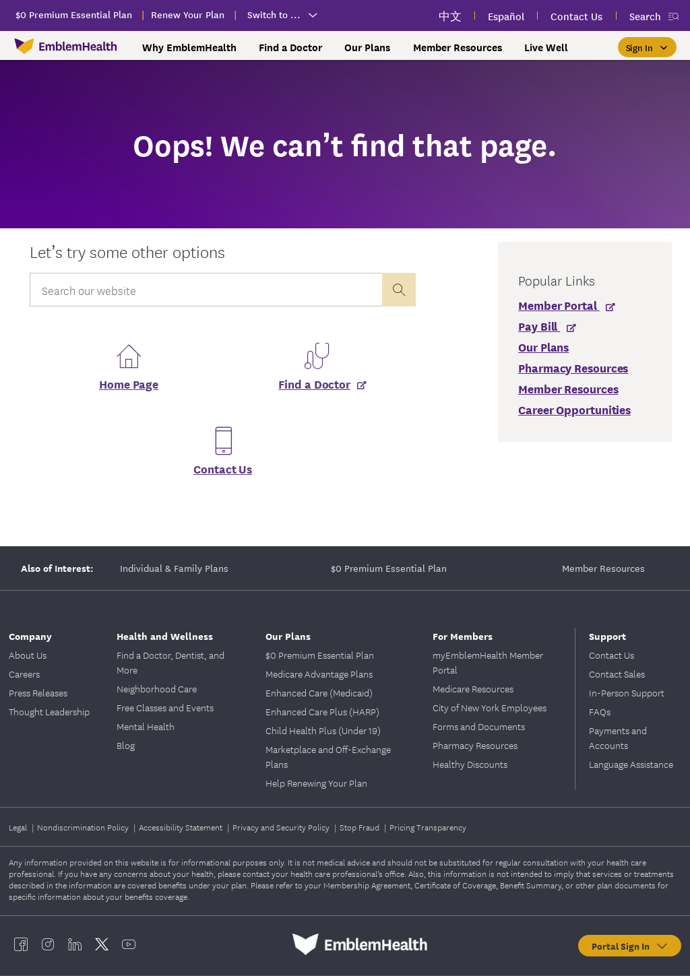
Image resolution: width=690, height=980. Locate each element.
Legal (19, 830)
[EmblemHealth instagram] (48, 948)
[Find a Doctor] (316, 387)
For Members (463, 639)
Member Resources (457, 47)
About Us (27, 658)
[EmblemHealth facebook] (21, 948)
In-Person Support (626, 696)
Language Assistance (631, 767)
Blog (126, 749)
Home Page (128, 387)
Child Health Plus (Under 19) (323, 734)
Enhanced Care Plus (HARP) (322, 715)
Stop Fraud (360, 830)
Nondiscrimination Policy (84, 830)
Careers (24, 677)
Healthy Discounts (470, 767)
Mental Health (146, 730)
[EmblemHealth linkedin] (75, 948)
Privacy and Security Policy (282, 830)
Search (645, 16)
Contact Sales (617, 677)
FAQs (599, 715)
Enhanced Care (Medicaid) (319, 696)
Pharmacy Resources (475, 749)
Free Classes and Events (165, 711)
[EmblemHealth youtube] (129, 948)
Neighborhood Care (157, 692)
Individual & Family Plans (174, 571)
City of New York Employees (489, 711)
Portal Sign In (630, 949)
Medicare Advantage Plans (319, 677)
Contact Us (222, 472)
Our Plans (367, 47)
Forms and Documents (479, 730)
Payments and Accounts (618, 741)
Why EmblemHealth (189, 47)
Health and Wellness (165, 639)
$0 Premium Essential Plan (389, 571)
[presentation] (399, 289)
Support (607, 639)
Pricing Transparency (427, 830)
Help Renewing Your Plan (316, 786)
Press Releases (38, 696)
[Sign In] (647, 47)
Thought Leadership (49, 715)
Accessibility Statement (181, 830)
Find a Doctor (290, 47)
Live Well (546, 47)
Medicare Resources (473, 692)
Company (30, 639)
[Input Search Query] (206, 289)
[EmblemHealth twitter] (102, 948)
